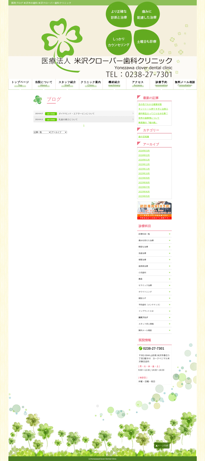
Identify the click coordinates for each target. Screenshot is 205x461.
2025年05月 (144, 196)
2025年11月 (144, 168)
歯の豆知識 (143, 136)
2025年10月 (144, 173)
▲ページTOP (162, 445)
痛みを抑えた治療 (146, 240)
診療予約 (161, 82)
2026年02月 (144, 155)
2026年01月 (144, 159)
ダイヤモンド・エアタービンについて (77, 113)
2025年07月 (144, 186)
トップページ (20, 82)
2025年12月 (144, 164)
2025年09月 (144, 177)
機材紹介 (114, 82)
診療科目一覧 (144, 233)
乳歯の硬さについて (68, 119)
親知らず (142, 298)
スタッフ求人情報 (146, 323)
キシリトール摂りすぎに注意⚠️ (153, 108)
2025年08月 (144, 182)
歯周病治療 (143, 266)
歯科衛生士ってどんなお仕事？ (153, 113)
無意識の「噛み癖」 (148, 122)
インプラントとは (146, 310)
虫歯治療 (142, 253)
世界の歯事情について (149, 117)
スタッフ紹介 (67, 82)
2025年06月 (144, 191)
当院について (44, 82)
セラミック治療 (145, 285)
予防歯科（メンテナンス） (150, 304)
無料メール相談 (185, 82)
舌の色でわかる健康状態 (150, 104)
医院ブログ (143, 317)
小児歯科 (142, 272)
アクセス (138, 82)
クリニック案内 (91, 82)
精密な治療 (143, 246)
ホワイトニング (145, 291)
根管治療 (142, 259)
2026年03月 (144, 150)
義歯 (140, 278)
